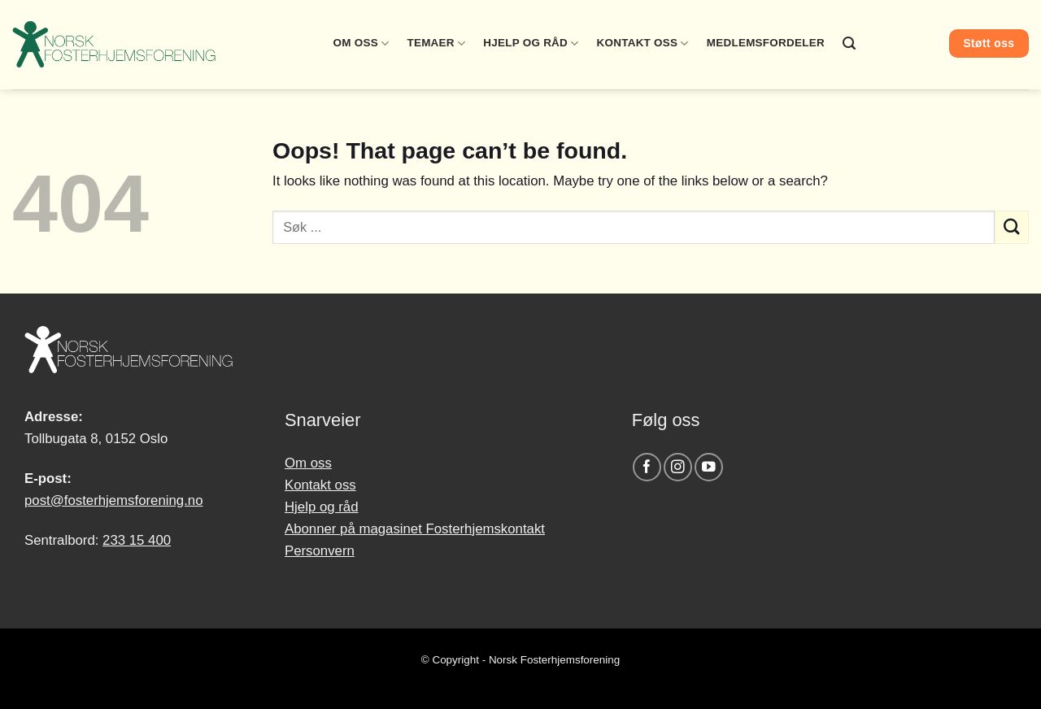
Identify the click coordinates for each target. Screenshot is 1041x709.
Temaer (436, 43)
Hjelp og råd (530, 43)
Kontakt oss (643, 43)
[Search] (849, 43)
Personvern (320, 551)
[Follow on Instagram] (678, 467)
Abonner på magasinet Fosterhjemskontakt (415, 529)
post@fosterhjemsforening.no (113, 500)
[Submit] (1012, 227)
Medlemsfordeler (766, 43)
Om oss (361, 43)
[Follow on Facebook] (647, 467)
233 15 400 (136, 540)
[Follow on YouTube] (709, 467)
